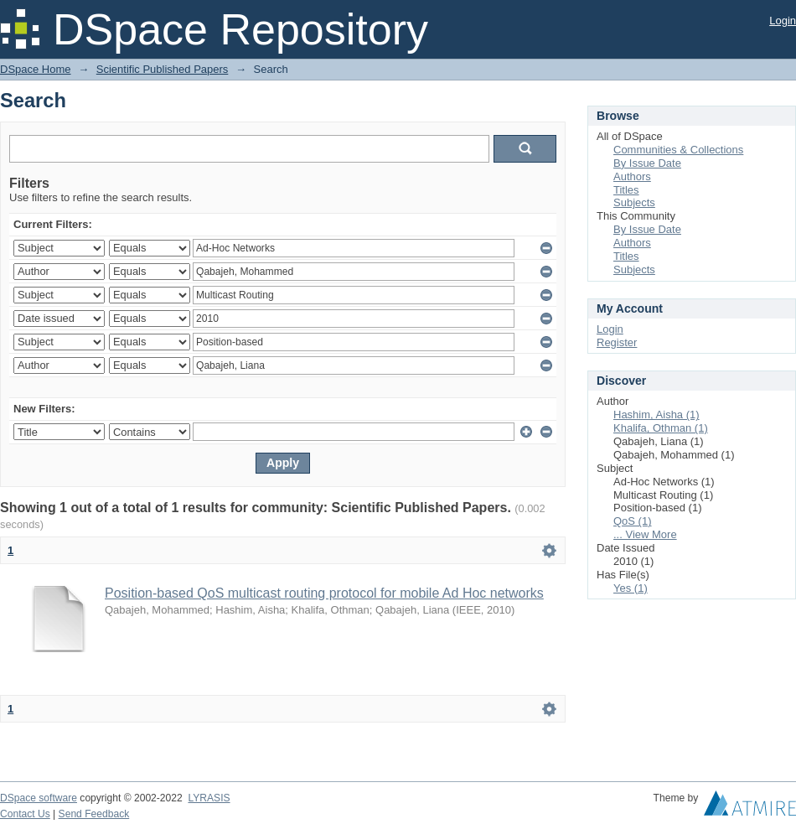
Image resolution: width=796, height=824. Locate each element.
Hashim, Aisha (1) (656, 414)
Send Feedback (94, 814)
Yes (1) (630, 588)
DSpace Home (35, 69)
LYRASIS (209, 798)
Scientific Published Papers (162, 69)
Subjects (634, 202)
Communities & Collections (678, 149)
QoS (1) (632, 521)
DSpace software (38, 798)
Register (617, 342)
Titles (626, 190)
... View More (645, 534)
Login (782, 20)
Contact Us (25, 814)
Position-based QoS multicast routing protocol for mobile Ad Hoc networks (324, 593)
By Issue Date (647, 163)
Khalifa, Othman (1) (660, 428)
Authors (632, 176)
